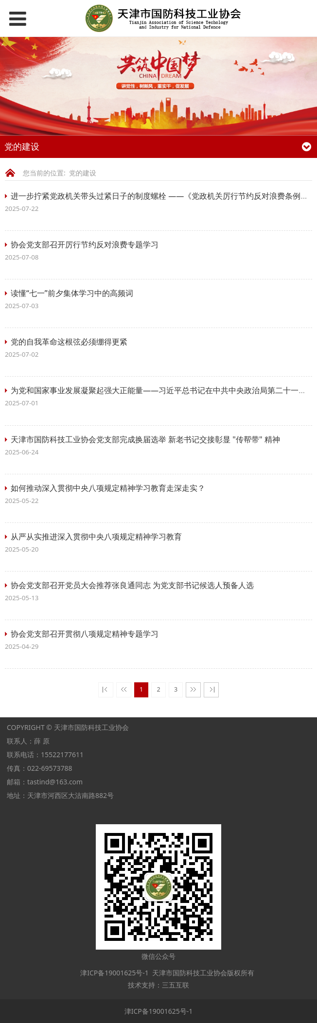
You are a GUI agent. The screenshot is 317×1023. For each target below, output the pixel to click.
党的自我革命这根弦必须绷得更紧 (69, 341)
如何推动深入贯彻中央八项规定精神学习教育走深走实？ (108, 488)
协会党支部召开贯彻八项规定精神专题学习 (84, 633)
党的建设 (82, 172)
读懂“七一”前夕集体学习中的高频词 (72, 293)
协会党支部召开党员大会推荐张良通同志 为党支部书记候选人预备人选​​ (132, 585)
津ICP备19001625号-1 (114, 972)
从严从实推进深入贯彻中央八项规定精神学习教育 (96, 536)
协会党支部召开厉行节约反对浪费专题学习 (84, 244)
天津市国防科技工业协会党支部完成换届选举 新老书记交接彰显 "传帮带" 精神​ (145, 439)
